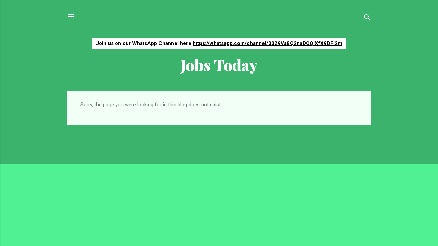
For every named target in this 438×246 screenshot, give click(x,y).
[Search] (367, 18)
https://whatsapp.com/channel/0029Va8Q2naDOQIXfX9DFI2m (267, 43)
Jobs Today (219, 65)
